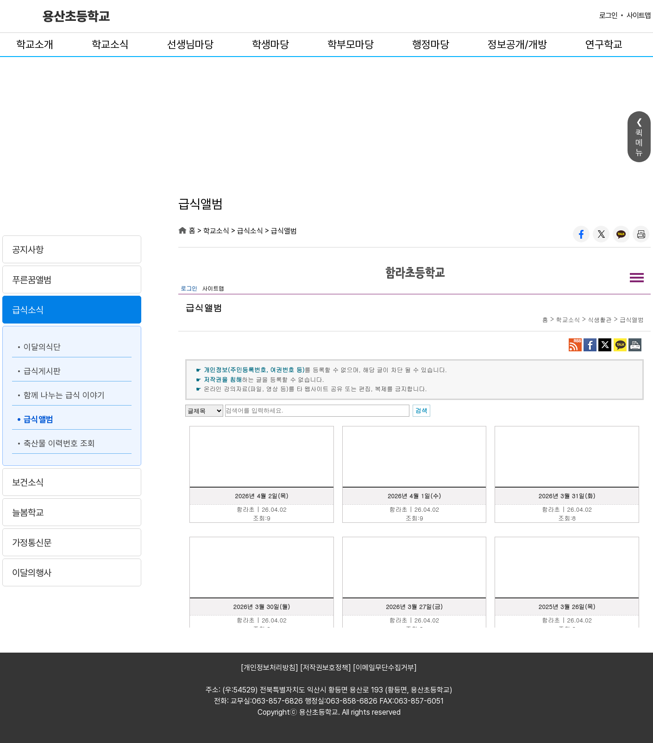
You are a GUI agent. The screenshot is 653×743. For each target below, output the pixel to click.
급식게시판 (42, 371)
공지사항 (28, 249)
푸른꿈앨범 (31, 280)
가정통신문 (31, 542)
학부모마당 (350, 44)
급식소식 (28, 310)
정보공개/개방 (517, 44)
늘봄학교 (28, 512)
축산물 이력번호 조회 (59, 443)
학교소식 (110, 44)
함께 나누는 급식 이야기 (64, 395)
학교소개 (34, 44)
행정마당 (430, 44)
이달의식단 (42, 347)
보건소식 (28, 482)
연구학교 (603, 44)
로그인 (608, 15)
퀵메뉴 (639, 142)
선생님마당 (190, 44)
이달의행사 (31, 572)
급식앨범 (38, 419)
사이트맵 (639, 15)
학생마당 (270, 44)
